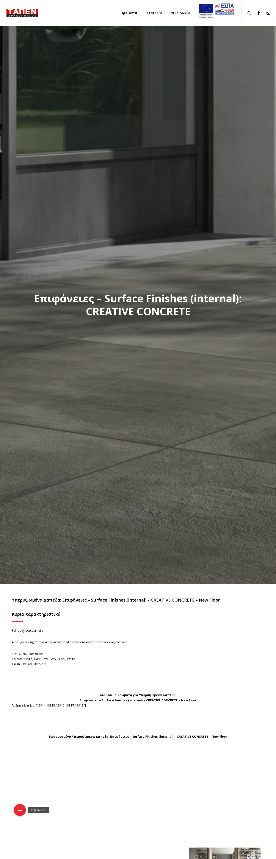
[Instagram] (266, 13)
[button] (20, 810)
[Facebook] (256, 13)
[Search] (246, 13)
